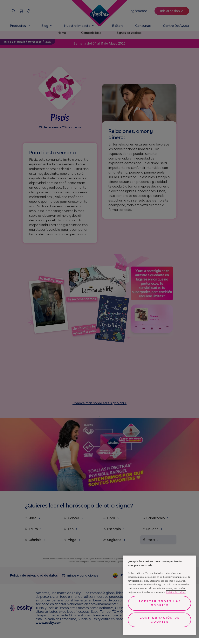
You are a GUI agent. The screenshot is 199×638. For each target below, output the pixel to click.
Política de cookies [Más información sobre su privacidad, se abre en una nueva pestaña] (176, 592)
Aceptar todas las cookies (160, 603)
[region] (159, 595)
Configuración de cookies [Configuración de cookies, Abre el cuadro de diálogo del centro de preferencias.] (160, 619)
